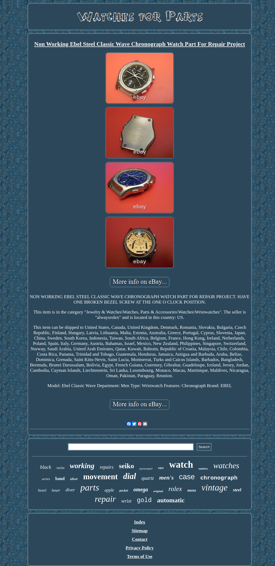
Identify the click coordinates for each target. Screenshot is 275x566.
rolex (175, 488)
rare (161, 468)
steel (237, 489)
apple (109, 490)
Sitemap (140, 530)
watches (226, 465)
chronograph (219, 478)
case (187, 477)
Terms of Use (140, 556)
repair (105, 499)
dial (129, 476)
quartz (148, 478)
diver (70, 489)
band (60, 478)
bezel (42, 490)
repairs (107, 467)
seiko (126, 466)
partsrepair (146, 468)
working (82, 466)
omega (140, 489)
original (158, 491)
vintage (214, 487)
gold (144, 500)
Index (139, 522)
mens (191, 490)
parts (89, 487)
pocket (124, 490)
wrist (126, 501)
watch (181, 464)
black (45, 467)
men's (166, 477)
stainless (203, 468)
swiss (60, 468)
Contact (139, 539)
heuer (56, 490)
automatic (171, 500)
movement (100, 476)
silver (74, 479)
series (46, 479)
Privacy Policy (140, 547)
